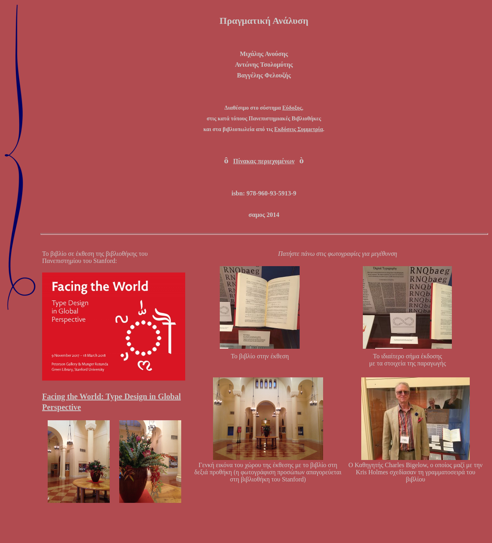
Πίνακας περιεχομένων (263, 161)
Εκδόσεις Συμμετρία (298, 129)
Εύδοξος (292, 108)
